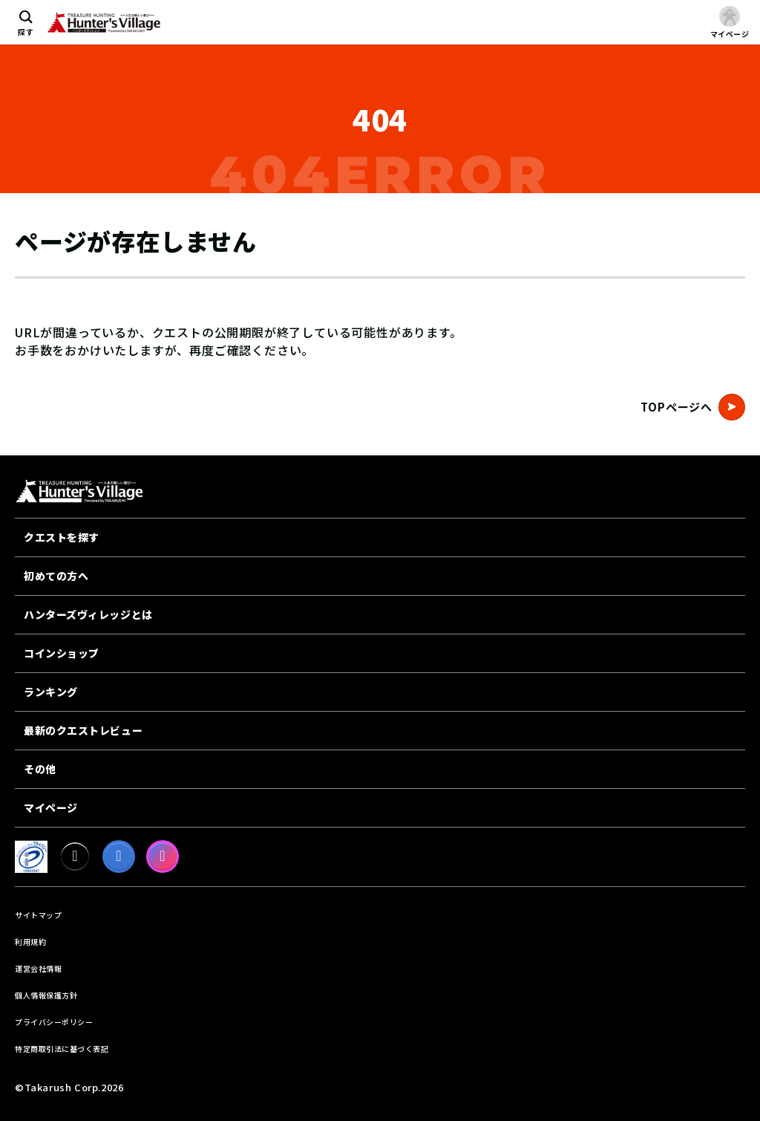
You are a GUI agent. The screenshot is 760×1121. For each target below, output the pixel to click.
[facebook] (118, 856)
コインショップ (61, 653)
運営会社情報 (38, 968)
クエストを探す (61, 537)
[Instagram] (162, 856)
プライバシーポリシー (54, 1021)
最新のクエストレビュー (83, 730)
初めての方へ (56, 575)
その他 (40, 768)
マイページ (51, 807)
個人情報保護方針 (46, 995)
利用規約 (30, 941)
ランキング (51, 691)
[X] (75, 856)
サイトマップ (38, 914)
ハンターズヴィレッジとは (88, 614)
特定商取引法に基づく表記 (61, 1048)
